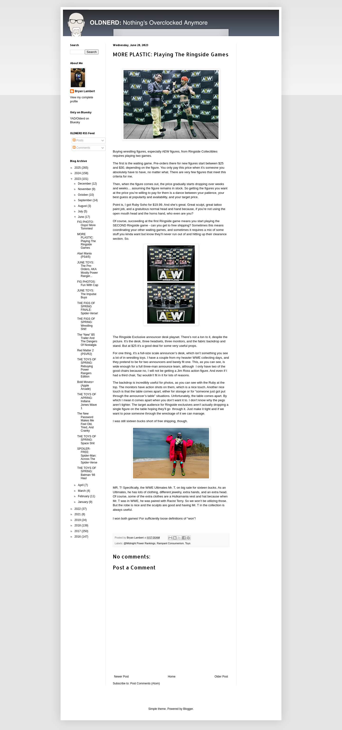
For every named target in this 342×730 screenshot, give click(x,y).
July (81, 211)
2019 (78, 520)
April (81, 485)
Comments (81, 147)
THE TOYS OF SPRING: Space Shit (86, 440)
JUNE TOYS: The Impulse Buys (86, 294)
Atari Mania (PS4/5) (84, 255)
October (83, 194)
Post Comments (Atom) (145, 683)
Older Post (221, 676)
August (83, 206)
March (82, 490)
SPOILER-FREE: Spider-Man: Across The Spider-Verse (87, 455)
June (81, 217)
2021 (78, 514)
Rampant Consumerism (170, 543)
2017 (78, 531)
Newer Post (121, 676)
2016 (78, 536)
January (83, 502)
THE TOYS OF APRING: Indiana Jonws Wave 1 (87, 401)
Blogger (188, 709)
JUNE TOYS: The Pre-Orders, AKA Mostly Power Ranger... (87, 269)
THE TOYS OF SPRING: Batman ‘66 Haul (86, 473)
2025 (78, 167)
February (84, 496)
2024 (78, 173)
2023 (78, 179)
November (85, 189)
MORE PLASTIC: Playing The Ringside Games (86, 241)
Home (172, 676)
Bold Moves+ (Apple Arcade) (85, 385)
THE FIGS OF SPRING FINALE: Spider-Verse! (87, 308)
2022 (78, 509)
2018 (78, 525)
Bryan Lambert (85, 91)
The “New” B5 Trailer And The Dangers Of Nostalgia (87, 340)
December (85, 183)
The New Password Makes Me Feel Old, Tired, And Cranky (85, 422)
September (85, 200)
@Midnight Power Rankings (139, 543)
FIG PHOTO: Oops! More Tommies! (86, 225)
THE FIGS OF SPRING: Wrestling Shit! (86, 324)
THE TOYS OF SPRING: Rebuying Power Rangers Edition (86, 368)
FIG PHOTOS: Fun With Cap (87, 283)
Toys (187, 543)
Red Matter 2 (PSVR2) (85, 352)
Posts (78, 140)
